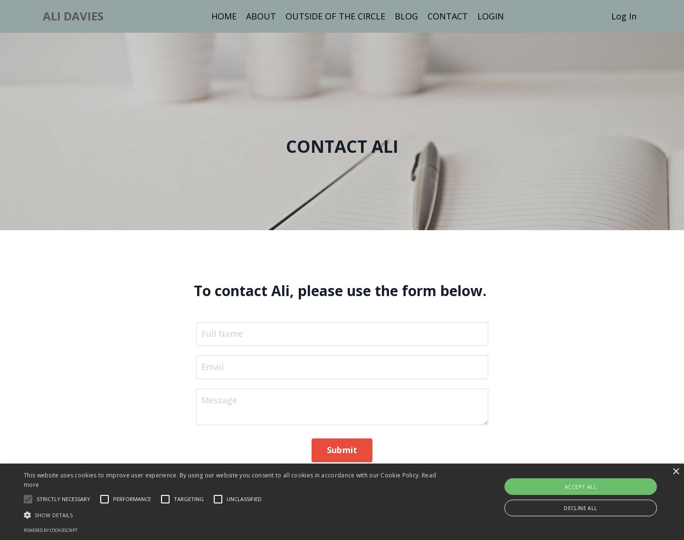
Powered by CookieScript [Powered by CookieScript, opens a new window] (50, 530)
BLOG (406, 16)
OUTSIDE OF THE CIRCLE (335, 16)
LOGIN (490, 16)
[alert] (342, 502)
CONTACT (448, 16)
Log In (623, 16)
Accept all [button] (581, 486)
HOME (224, 16)
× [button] (675, 471)
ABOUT (261, 16)
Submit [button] (342, 450)
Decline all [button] (580, 508)
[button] (63, 499)
